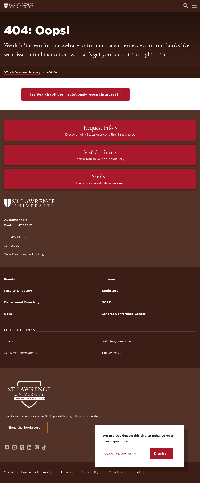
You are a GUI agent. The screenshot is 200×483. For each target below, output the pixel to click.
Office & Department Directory (22, 72)
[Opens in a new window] (7, 447)
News (8, 313)
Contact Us (11, 245)
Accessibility (89, 472)
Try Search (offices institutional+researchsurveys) (74, 94)
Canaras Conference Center (124, 313)
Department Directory (22, 302)
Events (9, 279)
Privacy (66, 472)
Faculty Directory (18, 290)
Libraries (109, 279)
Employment (110, 352)
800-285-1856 (13, 237)
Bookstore (110, 290)
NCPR (106, 302)
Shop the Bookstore (24, 427)
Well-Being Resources (116, 341)
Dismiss (160, 453)
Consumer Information (19, 352)
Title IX (8, 341)
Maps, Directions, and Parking (24, 254)
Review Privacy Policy (119, 453)
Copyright (115, 472)
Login (138, 472)
